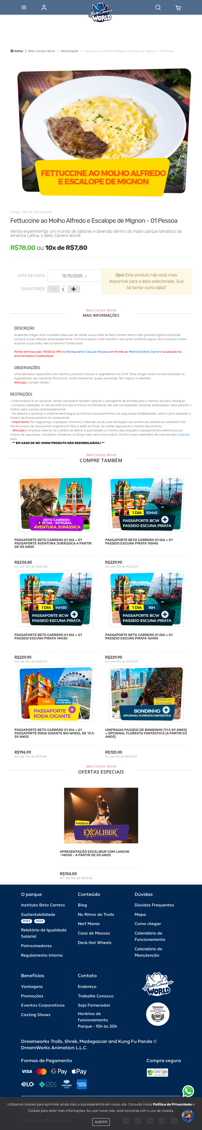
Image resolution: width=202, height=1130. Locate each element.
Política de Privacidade (172, 1104)
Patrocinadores (36, 946)
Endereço (87, 986)
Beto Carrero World (41, 51)
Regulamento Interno (42, 955)
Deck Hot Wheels (95, 942)
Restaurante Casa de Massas (88, 352)
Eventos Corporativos (43, 1005)
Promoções (32, 996)
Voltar (17, 51)
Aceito (101, 1122)
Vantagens (32, 986)
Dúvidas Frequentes (154, 905)
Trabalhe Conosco (96, 996)
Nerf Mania (89, 923)
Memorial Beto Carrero (145, 352)
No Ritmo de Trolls (96, 914)
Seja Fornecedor (94, 1005)
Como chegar (148, 923)
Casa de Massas (94, 933)
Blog (82, 905)
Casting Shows (35, 1014)
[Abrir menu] (24, 7)
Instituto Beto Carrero (43, 905)
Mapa (140, 914)
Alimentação (69, 51)
